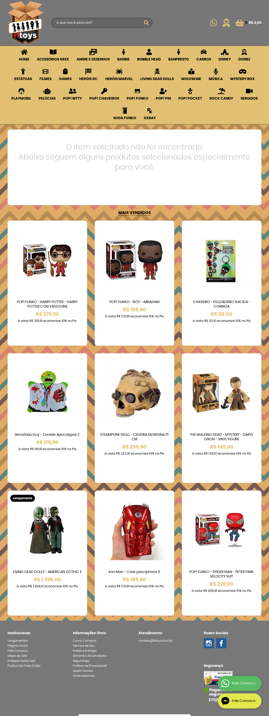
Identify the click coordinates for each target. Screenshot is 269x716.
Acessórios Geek (53, 59)
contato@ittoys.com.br (155, 585)
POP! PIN (163, 98)
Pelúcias (47, 98)
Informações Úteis (89, 578)
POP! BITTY (72, 98)
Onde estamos (83, 620)
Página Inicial (18, 590)
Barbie (123, 59)
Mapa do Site (17, 600)
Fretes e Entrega (84, 595)
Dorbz (244, 59)
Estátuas (23, 79)
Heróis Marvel (119, 79)
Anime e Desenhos (93, 59)
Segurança (81, 605)
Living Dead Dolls (157, 79)
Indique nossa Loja (21, 605)
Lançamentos (18, 585)
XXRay (150, 118)
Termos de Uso (84, 590)
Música (216, 79)
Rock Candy (221, 98)
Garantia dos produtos (90, 600)
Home (24, 59)
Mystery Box (242, 79)
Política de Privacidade (90, 610)
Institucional (19, 578)
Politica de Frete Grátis (24, 610)
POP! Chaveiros (104, 98)
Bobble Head (149, 59)
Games (65, 79)
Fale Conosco (18, 595)
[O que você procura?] (146, 23)
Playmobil (21, 98)
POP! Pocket (190, 98)
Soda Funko (124, 118)
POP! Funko (137, 98)
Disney (225, 59)
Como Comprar (85, 585)
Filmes (45, 79)
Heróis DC (88, 79)
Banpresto (178, 59)
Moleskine (191, 79)
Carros (203, 59)
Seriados (249, 98)
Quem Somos (83, 615)
